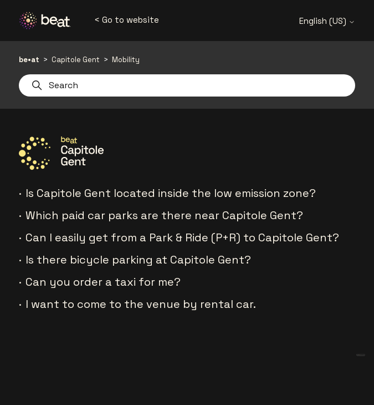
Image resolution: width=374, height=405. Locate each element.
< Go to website (126, 19)
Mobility (126, 59)
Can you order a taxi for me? (103, 282)
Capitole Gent (76, 59)
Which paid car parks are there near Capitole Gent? (164, 215)
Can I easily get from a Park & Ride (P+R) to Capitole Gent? (182, 237)
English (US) (327, 21)
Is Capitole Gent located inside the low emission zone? (170, 193)
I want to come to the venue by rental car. (140, 304)
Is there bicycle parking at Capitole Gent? (138, 259)
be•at (29, 59)
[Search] (187, 85)
